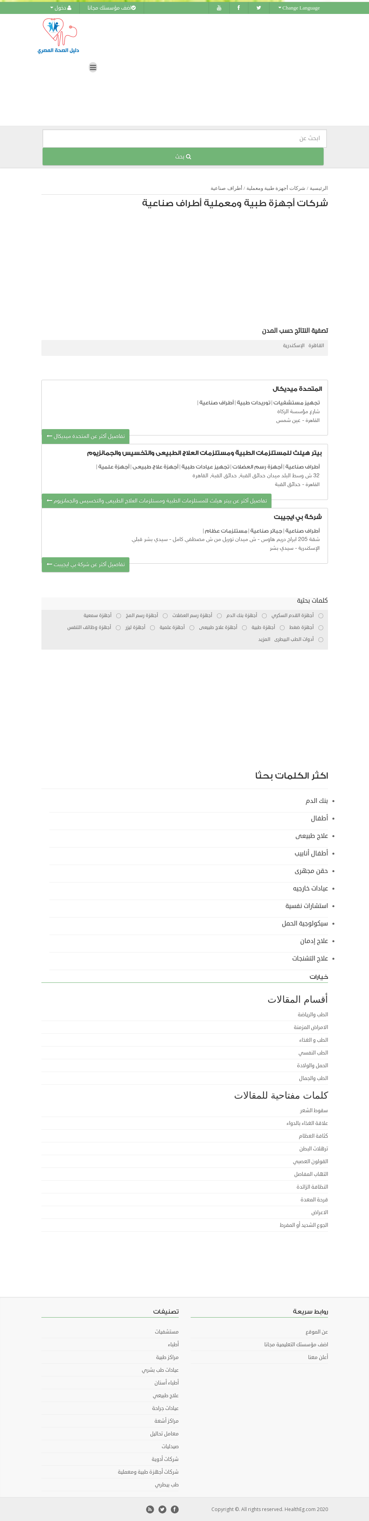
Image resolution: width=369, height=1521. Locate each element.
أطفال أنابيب (311, 853)
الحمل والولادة (312, 1065)
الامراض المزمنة (311, 1027)
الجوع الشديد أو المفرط (304, 1224)
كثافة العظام (313, 1135)
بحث (183, 156)
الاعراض (319, 1212)
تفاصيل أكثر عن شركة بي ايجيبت (86, 564)
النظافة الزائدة (312, 1186)
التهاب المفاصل (311, 1173)
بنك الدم (317, 800)
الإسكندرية (294, 345)
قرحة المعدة (314, 1199)
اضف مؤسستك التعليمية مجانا (296, 1344)
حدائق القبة (288, 484)
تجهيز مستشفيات (296, 403)
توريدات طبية (253, 403)
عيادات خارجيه (310, 888)
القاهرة (316, 345)
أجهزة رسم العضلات (257, 467)
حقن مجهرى (311, 870)
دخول (60, 8)
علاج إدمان (314, 940)
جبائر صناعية (266, 530)
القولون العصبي (310, 1161)
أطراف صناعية (226, 188)
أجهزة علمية (113, 467)
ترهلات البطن (313, 1148)
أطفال (319, 818)
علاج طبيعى (311, 835)
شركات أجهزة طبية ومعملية (276, 188)
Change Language (299, 8)
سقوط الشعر (314, 1110)
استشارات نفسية (306, 905)
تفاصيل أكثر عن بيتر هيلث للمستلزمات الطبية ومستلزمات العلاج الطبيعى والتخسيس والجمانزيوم (157, 500)
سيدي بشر (281, 548)
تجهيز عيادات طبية (205, 467)
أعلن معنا (318, 1357)
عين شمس (288, 420)
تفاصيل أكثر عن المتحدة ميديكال (86, 436)
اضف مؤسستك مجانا (112, 8)
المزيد (264, 639)
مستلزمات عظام (226, 530)
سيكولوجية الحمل (305, 923)
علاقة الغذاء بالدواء (307, 1123)
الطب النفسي (313, 1052)
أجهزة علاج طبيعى (155, 467)
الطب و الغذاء (313, 1039)
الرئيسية (319, 188)
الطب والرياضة (313, 1014)
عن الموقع (317, 1331)
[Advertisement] (188, 270)
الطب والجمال (313, 1078)
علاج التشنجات (310, 958)
